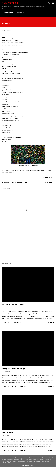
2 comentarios (16, 322)
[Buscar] (49, 3)
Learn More (25, 465)
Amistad (12, 183)
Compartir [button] (48, 183)
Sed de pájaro (8, 432)
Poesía (21, 183)
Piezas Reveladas (7, 12)
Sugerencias (19, 12)
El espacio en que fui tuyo (13, 368)
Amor (17, 183)
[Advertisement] (28, 245)
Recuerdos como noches (13, 304)
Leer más (51, 322)
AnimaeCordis (10, 3)
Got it (33, 465)
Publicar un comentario (19, 386)
